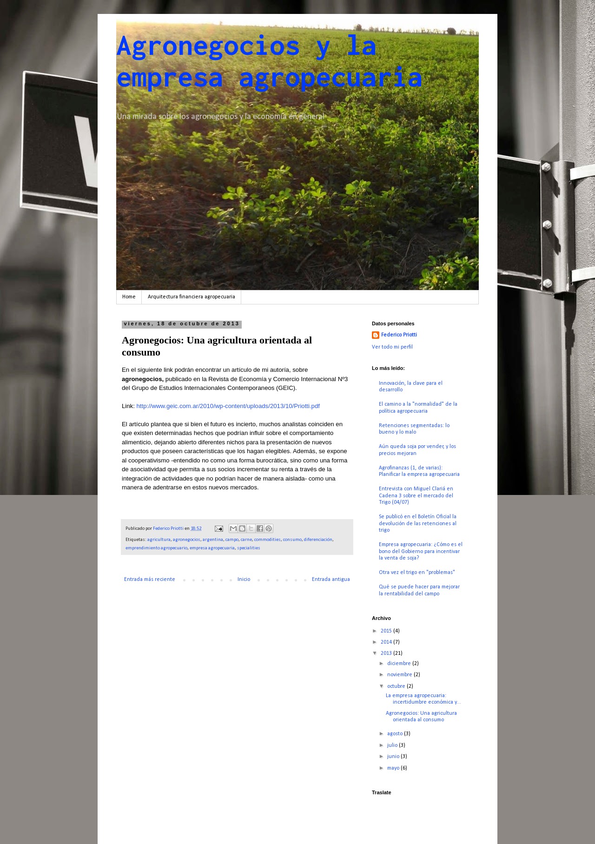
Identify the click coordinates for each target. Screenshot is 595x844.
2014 (387, 642)
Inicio (244, 579)
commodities (267, 539)
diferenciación (318, 539)
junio (394, 756)
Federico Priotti (399, 335)
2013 (387, 653)
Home (129, 297)
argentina (213, 539)
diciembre (399, 663)
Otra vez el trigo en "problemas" (417, 572)
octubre (397, 686)
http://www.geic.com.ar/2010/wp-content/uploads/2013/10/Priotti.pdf (228, 405)
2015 (387, 631)
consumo (292, 539)
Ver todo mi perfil (392, 347)
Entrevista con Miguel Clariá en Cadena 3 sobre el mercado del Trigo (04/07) (416, 495)
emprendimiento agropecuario (156, 548)
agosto (395, 734)
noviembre (400, 675)
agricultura (159, 539)
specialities (248, 548)
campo (231, 539)
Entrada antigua (331, 579)
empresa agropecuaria (212, 548)
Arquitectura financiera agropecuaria (191, 297)
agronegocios (186, 539)
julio (393, 745)
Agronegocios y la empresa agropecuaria (269, 60)
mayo (394, 768)
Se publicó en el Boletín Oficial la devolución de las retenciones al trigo (417, 523)
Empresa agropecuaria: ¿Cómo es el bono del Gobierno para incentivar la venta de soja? (421, 551)
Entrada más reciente (149, 579)
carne (246, 539)
